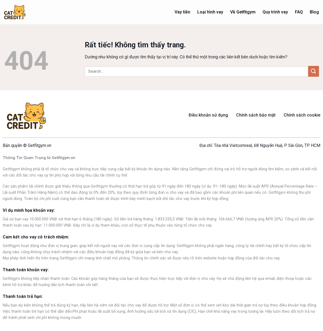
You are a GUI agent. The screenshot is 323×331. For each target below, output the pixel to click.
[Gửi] (313, 71)
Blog (314, 12)
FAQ (299, 12)
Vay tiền (182, 12)
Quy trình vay (275, 12)
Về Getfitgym (243, 12)
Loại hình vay (210, 12)
